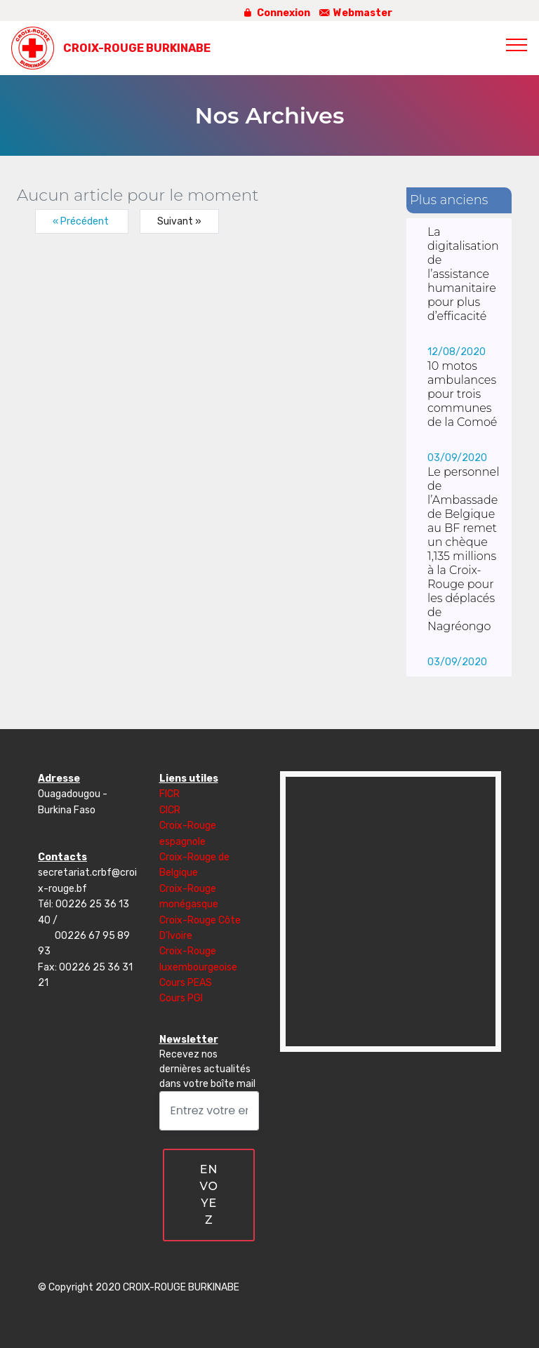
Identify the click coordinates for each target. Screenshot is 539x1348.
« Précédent (82, 221)
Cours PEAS (185, 983)
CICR (169, 810)
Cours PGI (181, 998)
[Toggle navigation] (517, 44)
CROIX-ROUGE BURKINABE (137, 48)
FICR (169, 794)
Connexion (275, 13)
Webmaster (354, 13)
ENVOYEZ (208, 1195)
